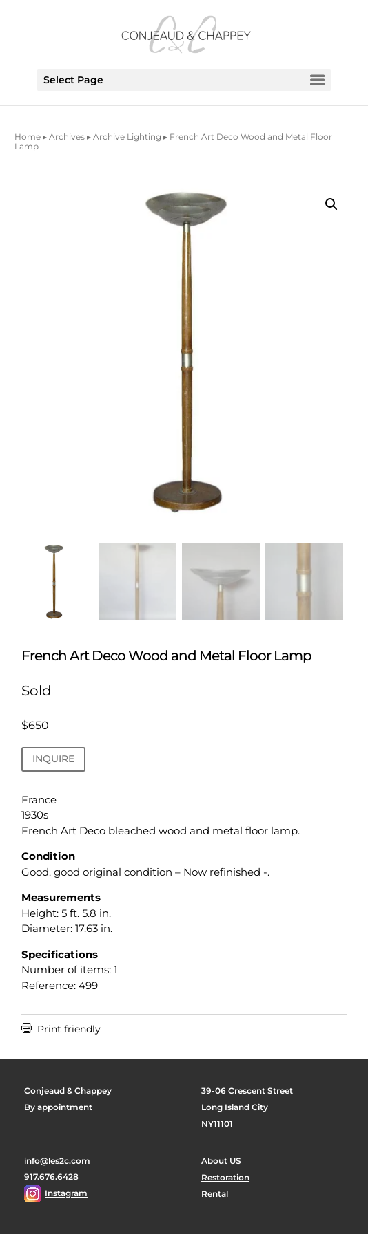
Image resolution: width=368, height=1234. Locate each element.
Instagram (66, 1193)
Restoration (225, 1177)
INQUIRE (53, 759)
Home (27, 136)
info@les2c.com (57, 1161)
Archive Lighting (127, 136)
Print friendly (61, 1029)
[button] (331, 204)
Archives (67, 136)
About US (221, 1161)
